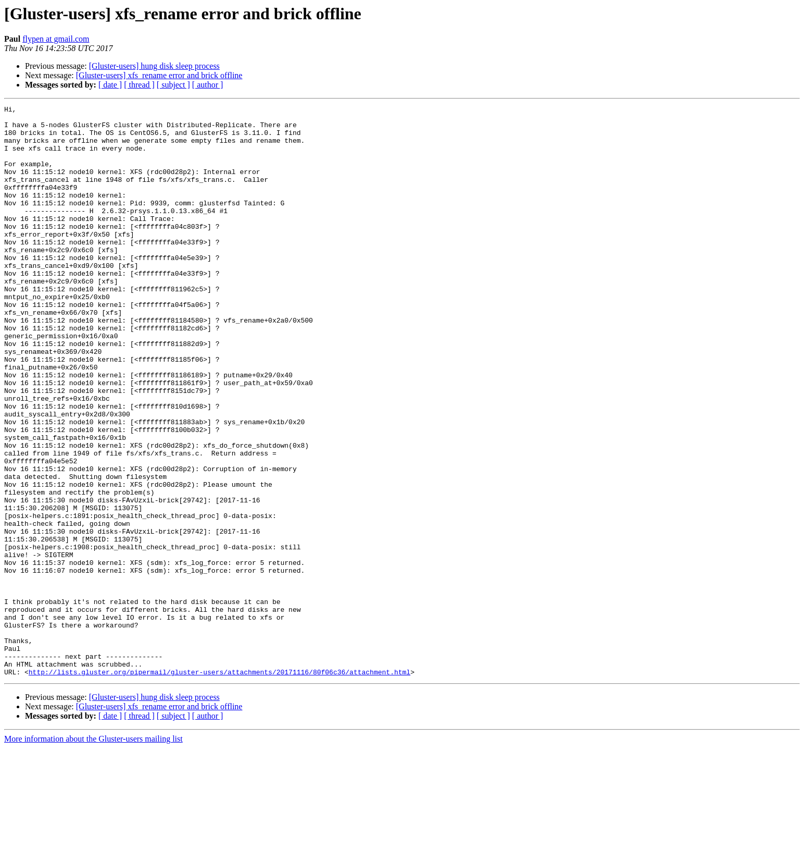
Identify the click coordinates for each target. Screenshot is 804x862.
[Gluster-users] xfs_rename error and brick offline (159, 75)
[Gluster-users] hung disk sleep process (154, 65)
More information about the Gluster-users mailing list (93, 852)
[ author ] (207, 84)
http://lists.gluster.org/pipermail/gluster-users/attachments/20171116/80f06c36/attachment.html (219, 786)
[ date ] (110, 84)
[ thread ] (139, 84)
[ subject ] (173, 84)
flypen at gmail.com (55, 38)
